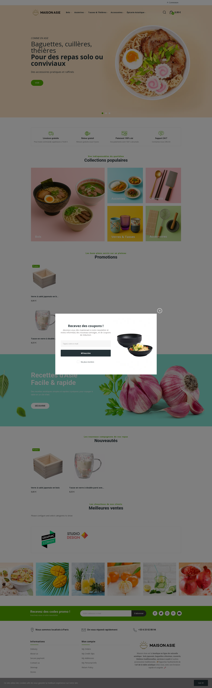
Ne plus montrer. (88, 362)
